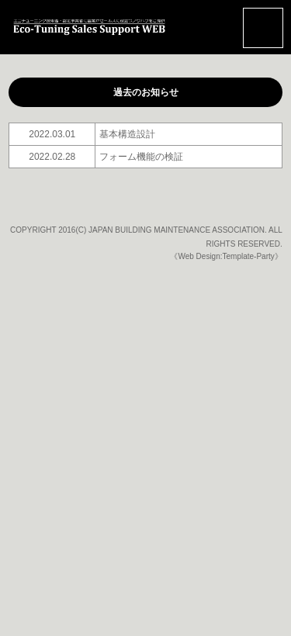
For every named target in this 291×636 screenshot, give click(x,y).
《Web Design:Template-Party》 (226, 256)
